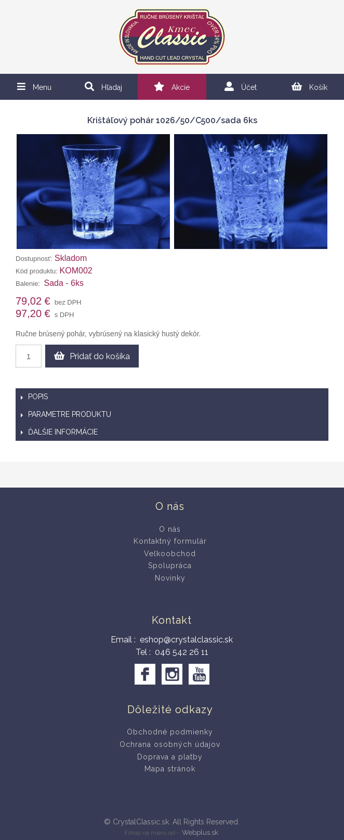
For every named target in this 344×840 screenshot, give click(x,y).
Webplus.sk (200, 832)
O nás (170, 529)
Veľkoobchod (170, 553)
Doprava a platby (170, 757)
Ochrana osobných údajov (170, 744)
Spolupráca (170, 565)
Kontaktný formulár (170, 541)
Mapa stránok (169, 769)
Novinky (170, 578)
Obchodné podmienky (170, 732)
